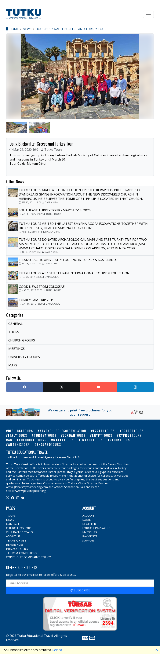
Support (89, 540)
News (27, 29)
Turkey (45, 435)
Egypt (102, 435)
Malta (63, 440)
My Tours (89, 532)
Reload (57, 650)
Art (19, 444)
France (92, 440)
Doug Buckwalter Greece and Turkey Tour (71, 29)
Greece (133, 431)
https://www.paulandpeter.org (26, 491)
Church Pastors (18, 528)
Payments (89, 536)
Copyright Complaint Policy (28, 557)
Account (89, 515)
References (15, 544)
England (49, 444)
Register (89, 524)
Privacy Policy (17, 549)
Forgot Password (96, 528)
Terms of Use (16, 540)
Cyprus (130, 435)
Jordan (74, 435)
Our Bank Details (19, 532)
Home (14, 29)
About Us (13, 536)
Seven (63, 431)
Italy (17, 435)
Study (120, 440)
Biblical (20, 431)
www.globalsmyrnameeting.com (27, 487)
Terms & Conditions (21, 553)
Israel (104, 431)
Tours (11, 515)
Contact (12, 524)
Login (86, 519)
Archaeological (27, 440)
